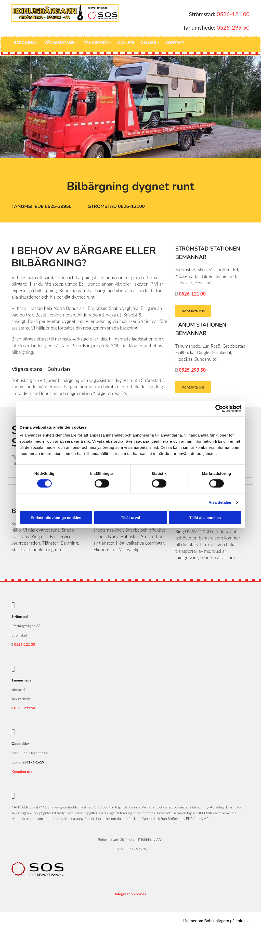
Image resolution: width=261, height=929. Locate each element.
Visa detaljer (220, 502)
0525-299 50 (233, 27)
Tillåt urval (130, 517)
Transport (96, 42)
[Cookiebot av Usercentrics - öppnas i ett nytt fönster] (219, 408)
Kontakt (175, 42)
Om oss (148, 42)
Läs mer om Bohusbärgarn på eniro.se (216, 920)
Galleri (125, 42)
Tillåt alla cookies (205, 517)
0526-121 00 (233, 13)
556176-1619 (33, 762)
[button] (42, 206)
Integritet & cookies (130, 894)
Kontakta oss (21, 771)
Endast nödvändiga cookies (56, 517)
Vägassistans (59, 42)
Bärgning (24, 42)
